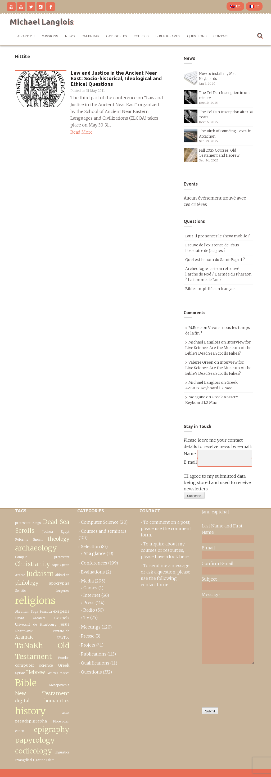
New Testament (42, 693)
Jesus (64, 624)
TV (86, 617)
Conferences (94, 563)
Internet (91, 595)
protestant (22, 523)
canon (19, 731)
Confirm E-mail (217, 563)
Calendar (90, 36)
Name (190, 453)
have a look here (172, 556)
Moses (64, 673)
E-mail (190, 462)
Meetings (91, 627)
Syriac (20, 673)
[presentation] (223, 684)
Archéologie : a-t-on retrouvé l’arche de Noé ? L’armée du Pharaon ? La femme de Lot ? (218, 274)
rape (55, 565)
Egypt (65, 532)
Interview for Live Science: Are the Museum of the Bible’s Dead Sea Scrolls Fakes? (218, 348)
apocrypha (59, 583)
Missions (50, 36)
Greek (63, 665)
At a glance (94, 553)
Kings (36, 523)
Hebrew (35, 672)
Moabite (39, 618)
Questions (196, 36)
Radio (89, 610)
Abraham (22, 611)
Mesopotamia (59, 685)
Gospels (61, 618)
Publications (93, 654)
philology (26, 583)
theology (58, 539)
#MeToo (63, 637)
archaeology (36, 548)
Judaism (40, 573)
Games (90, 587)
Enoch (38, 539)
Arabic (20, 575)
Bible (26, 683)
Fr (254, 6)
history (30, 711)
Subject (209, 579)
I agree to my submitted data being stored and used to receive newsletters (217, 482)
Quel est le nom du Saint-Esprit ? (215, 259)
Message (211, 594)
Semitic (20, 591)
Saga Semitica (41, 611)
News (70, 36)
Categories (116, 36)
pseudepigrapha (31, 721)
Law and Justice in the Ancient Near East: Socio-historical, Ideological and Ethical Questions (116, 78)
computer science (34, 665)
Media (87, 581)
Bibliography (167, 36)
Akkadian (62, 575)
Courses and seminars (104, 531)
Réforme (21, 539)
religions (35, 600)
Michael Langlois (42, 21)
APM (65, 713)
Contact (221, 36)
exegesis (61, 611)
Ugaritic (39, 760)
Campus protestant (42, 557)
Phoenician (61, 721)
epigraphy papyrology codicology (42, 740)
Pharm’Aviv (24, 631)
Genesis (52, 673)
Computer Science (100, 522)
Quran (64, 565)
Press (88, 602)
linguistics (62, 752)
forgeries (62, 591)
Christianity (32, 564)
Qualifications (95, 663)
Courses (141, 36)
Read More (81, 132)
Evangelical (23, 760)
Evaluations (93, 572)
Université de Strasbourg (35, 624)
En (235, 6)
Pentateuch (61, 631)
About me (26, 36)
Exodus (63, 658)
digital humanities (42, 701)
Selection (90, 546)
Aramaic (24, 637)
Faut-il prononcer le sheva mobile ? (217, 236)
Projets (88, 645)
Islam (50, 760)
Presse (87, 636)
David (19, 618)
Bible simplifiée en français (210, 288)
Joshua (47, 532)
